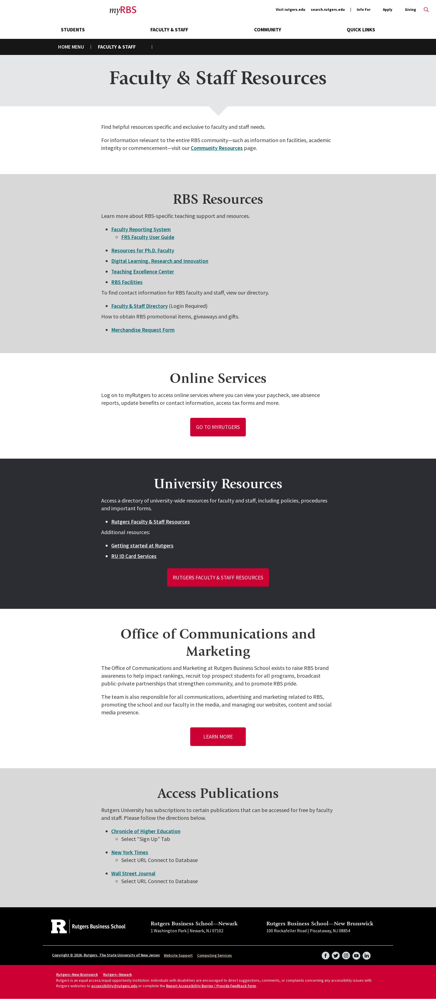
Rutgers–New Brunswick (77, 975)
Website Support (178, 956)
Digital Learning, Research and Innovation (161, 260)
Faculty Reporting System (142, 229)
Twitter (335, 954)
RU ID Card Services (134, 556)
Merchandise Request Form (143, 329)
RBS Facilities (127, 281)
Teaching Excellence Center (143, 271)
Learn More (218, 737)
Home (64, 47)
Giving (410, 9)
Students (73, 29)
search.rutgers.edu (328, 9)
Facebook (324, 954)
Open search (426, 9)
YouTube (356, 954)
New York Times (130, 853)
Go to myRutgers (218, 427)
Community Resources (218, 147)
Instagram (345, 954)
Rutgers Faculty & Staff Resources (151, 521)
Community (267, 29)
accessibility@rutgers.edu (114, 986)
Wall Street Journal (133, 874)
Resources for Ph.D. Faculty (144, 250)
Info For (363, 9)
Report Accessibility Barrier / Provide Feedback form (211, 986)
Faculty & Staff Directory (140, 305)
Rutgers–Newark (117, 975)
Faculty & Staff (169, 29)
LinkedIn (366, 954)
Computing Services (214, 956)
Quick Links (361, 29)
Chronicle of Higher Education (147, 832)
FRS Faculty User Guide (149, 236)
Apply (387, 9)
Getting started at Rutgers (142, 545)
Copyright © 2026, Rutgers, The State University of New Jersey (106, 956)
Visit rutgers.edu (290, 9)
